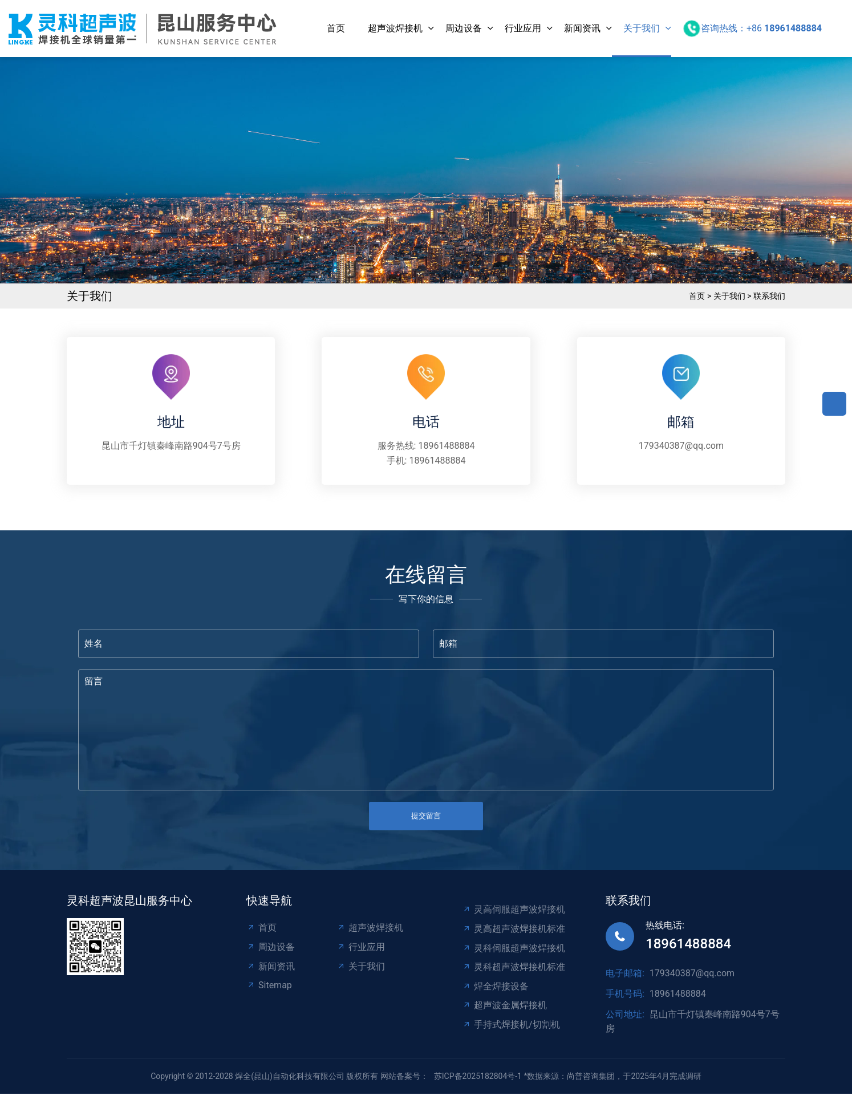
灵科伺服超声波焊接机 (513, 948)
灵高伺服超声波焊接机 (513, 909)
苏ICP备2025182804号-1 (478, 1076)
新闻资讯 (582, 28)
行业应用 (523, 28)
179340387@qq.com (681, 445)
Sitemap (269, 985)
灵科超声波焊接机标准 (513, 966)
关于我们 (641, 28)
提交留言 (426, 815)
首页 (336, 28)
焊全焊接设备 (495, 986)
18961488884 (446, 445)
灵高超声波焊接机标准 (513, 928)
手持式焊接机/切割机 (511, 1024)
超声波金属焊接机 (504, 1005)
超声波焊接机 (395, 28)
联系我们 (769, 296)
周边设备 (463, 28)
